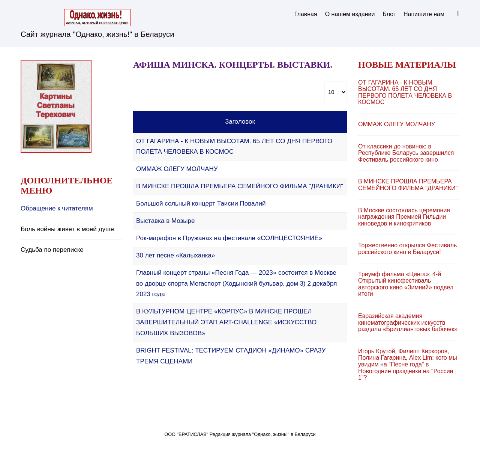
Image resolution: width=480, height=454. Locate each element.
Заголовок (240, 121)
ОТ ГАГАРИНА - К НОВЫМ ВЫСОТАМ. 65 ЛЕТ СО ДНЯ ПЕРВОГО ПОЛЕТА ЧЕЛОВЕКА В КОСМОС (405, 92)
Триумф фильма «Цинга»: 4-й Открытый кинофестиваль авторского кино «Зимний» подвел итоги (405, 284)
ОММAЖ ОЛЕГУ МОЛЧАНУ (177, 169)
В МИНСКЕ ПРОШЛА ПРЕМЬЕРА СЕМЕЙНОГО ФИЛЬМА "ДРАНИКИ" (239, 186)
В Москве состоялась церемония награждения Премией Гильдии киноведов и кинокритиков (404, 217)
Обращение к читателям (57, 208)
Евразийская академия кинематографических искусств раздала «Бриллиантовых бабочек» (408, 322)
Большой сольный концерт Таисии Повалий (201, 203)
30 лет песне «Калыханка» (175, 255)
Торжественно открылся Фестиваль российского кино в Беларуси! (407, 248)
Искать (455, 14)
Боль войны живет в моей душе (67, 229)
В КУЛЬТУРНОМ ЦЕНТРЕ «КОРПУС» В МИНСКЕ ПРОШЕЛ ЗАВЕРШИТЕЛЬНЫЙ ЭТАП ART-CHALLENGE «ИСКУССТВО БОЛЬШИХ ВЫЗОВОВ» (226, 322)
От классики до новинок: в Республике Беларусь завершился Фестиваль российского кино (406, 153)
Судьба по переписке (52, 249)
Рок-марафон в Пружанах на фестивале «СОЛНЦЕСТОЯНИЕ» (229, 238)
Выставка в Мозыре (165, 220)
